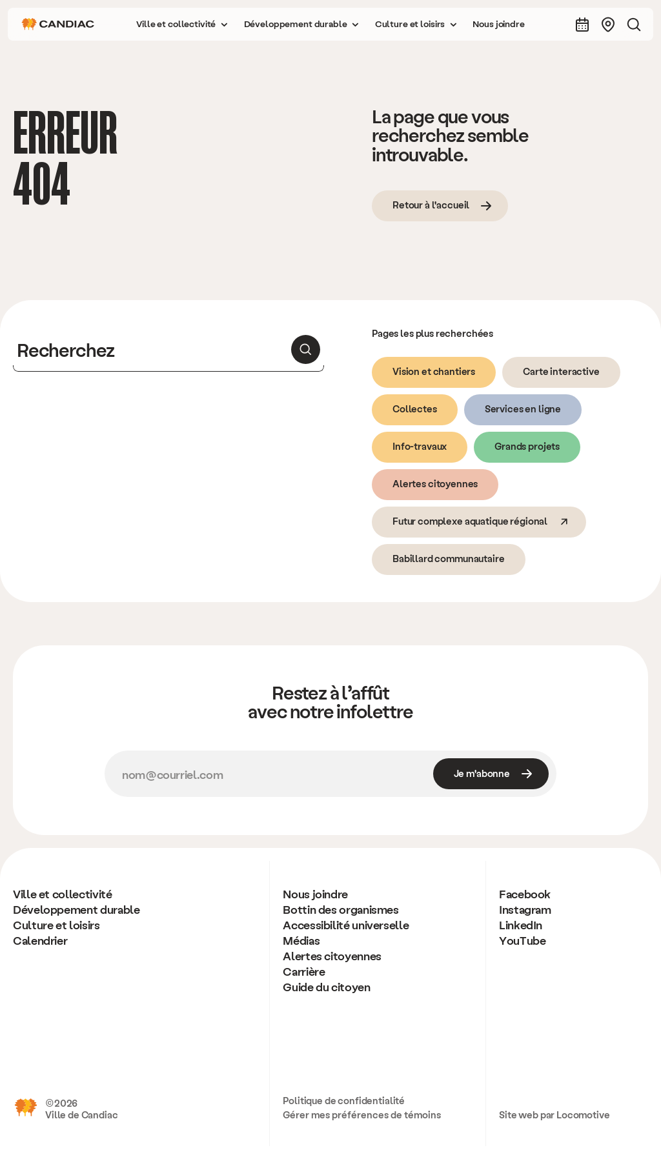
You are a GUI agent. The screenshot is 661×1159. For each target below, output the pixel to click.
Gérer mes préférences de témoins (362, 1114)
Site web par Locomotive (554, 1114)
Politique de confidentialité (344, 1100)
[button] (182, 24)
